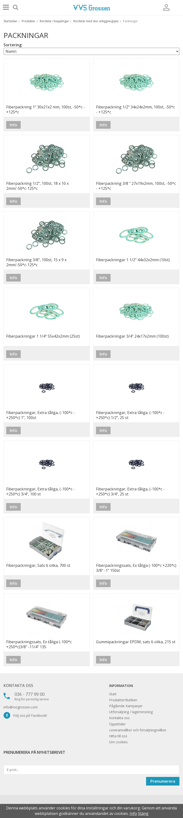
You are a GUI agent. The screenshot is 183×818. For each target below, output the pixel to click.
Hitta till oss (118, 736)
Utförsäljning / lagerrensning (131, 712)
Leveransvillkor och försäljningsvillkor (137, 730)
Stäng (143, 813)
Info (13, 124)
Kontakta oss (18, 685)
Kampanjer (134, 706)
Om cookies (118, 742)
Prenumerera (162, 781)
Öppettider (117, 724)
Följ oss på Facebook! (25, 715)
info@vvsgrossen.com (21, 707)
